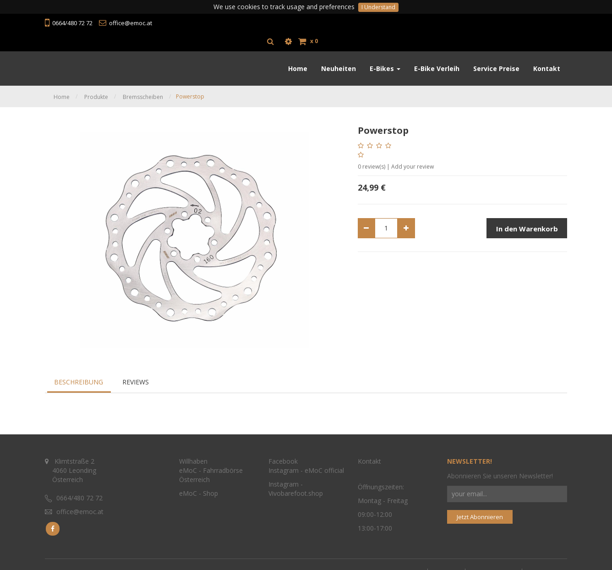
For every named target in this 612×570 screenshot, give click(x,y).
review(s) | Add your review (396, 148)
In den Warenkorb (527, 210)
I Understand (378, 7)
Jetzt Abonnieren (480, 512)
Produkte (96, 78)
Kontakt (369, 456)
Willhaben (193, 456)
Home (62, 78)
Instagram (283, 465)
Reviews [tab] (135, 363)
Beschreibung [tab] (78, 363)
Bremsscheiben (143, 78)
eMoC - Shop (199, 488)
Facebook (283, 456)
